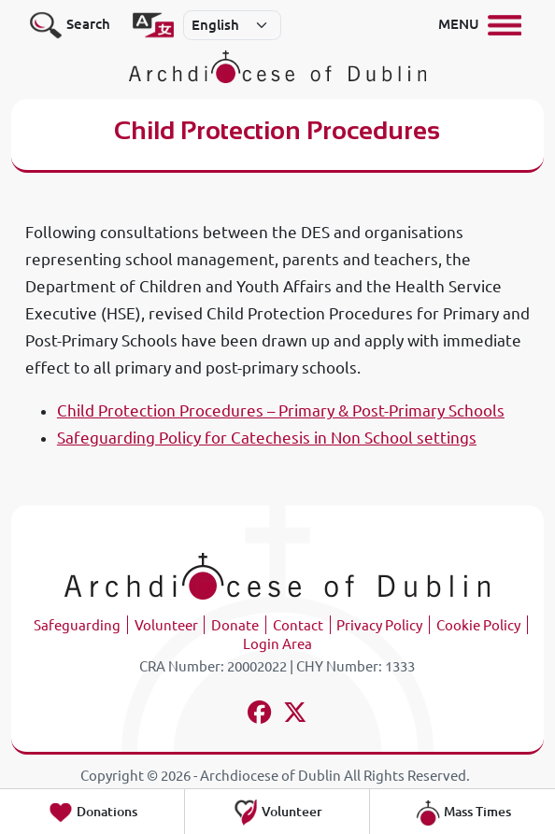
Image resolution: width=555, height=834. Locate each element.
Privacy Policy (379, 625)
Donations (92, 812)
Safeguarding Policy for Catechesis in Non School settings (267, 437)
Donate (235, 625)
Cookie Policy (478, 625)
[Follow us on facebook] (259, 715)
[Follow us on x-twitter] (295, 715)
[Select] (232, 25)
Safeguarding (77, 625)
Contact (298, 625)
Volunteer (166, 625)
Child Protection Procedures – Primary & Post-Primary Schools (281, 410)
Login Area (277, 644)
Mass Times (463, 812)
